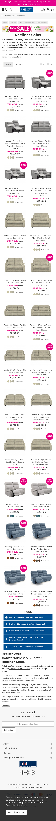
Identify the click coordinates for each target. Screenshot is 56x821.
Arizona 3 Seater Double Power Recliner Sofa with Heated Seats (15, 190)
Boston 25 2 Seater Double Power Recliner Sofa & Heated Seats (41, 282)
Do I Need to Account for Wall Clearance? (27, 624)
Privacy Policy (19, 787)
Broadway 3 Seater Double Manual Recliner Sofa (14, 592)
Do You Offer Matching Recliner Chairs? (26, 617)
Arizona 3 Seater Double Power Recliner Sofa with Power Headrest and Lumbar (41, 192)
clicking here (21, 805)
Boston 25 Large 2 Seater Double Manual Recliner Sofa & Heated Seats (41, 417)
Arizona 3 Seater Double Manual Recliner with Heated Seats (41, 143)
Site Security (30, 787)
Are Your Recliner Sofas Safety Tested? (26, 647)
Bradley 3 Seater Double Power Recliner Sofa (41, 505)
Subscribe (8, 730)
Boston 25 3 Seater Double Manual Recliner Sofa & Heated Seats (41, 327)
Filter (8, 64)
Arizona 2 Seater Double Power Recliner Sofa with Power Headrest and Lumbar (15, 145)
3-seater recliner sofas (19, 669)
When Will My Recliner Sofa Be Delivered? (27, 631)
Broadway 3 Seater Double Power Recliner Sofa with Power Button (41, 594)
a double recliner (18, 687)
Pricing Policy (27, 784)
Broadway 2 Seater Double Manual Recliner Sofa (14, 547)
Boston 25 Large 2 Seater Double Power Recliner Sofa (15, 462)
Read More (6, 706)
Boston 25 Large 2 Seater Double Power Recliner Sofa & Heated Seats (41, 462)
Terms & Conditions (41, 784)
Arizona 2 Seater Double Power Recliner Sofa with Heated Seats (41, 98)
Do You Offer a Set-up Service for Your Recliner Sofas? (26, 638)
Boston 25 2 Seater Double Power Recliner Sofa (15, 281)
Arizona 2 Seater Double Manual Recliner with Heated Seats (15, 98)
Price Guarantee (14, 784)
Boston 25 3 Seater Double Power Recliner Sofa (15, 371)
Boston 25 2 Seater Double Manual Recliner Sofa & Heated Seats (41, 238)
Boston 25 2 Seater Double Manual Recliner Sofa (15, 236)
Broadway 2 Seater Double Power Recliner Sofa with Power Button (41, 549)
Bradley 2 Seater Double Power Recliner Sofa (15, 505)
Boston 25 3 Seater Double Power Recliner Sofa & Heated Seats (41, 372)
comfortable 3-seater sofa (39, 687)
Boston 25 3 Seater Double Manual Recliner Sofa (15, 326)
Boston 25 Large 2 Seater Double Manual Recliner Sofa (15, 417)
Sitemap (39, 787)
